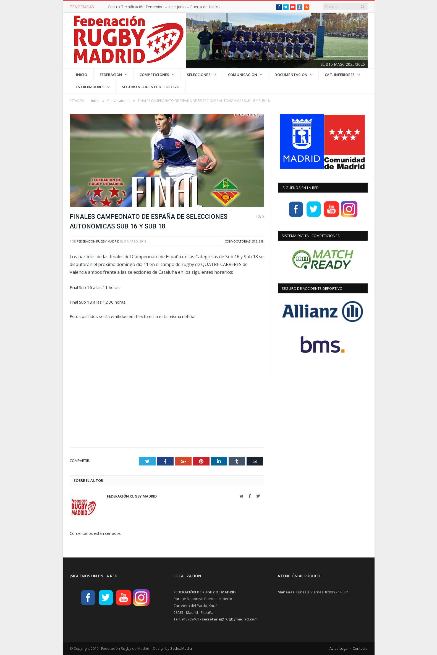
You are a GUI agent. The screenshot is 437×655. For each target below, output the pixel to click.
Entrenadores (90, 86)
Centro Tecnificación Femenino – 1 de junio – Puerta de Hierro (164, 6)
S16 (254, 241)
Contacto (360, 648)
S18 (261, 241)
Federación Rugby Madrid (98, 241)
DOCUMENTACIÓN (290, 74)
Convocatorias (237, 241)
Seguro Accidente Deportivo (150, 86)
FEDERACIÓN (111, 74)
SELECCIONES (199, 74)
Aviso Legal (338, 648)
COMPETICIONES (154, 74)
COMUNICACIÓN (242, 74)
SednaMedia (181, 648)
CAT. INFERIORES (340, 74)
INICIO (81, 74)
